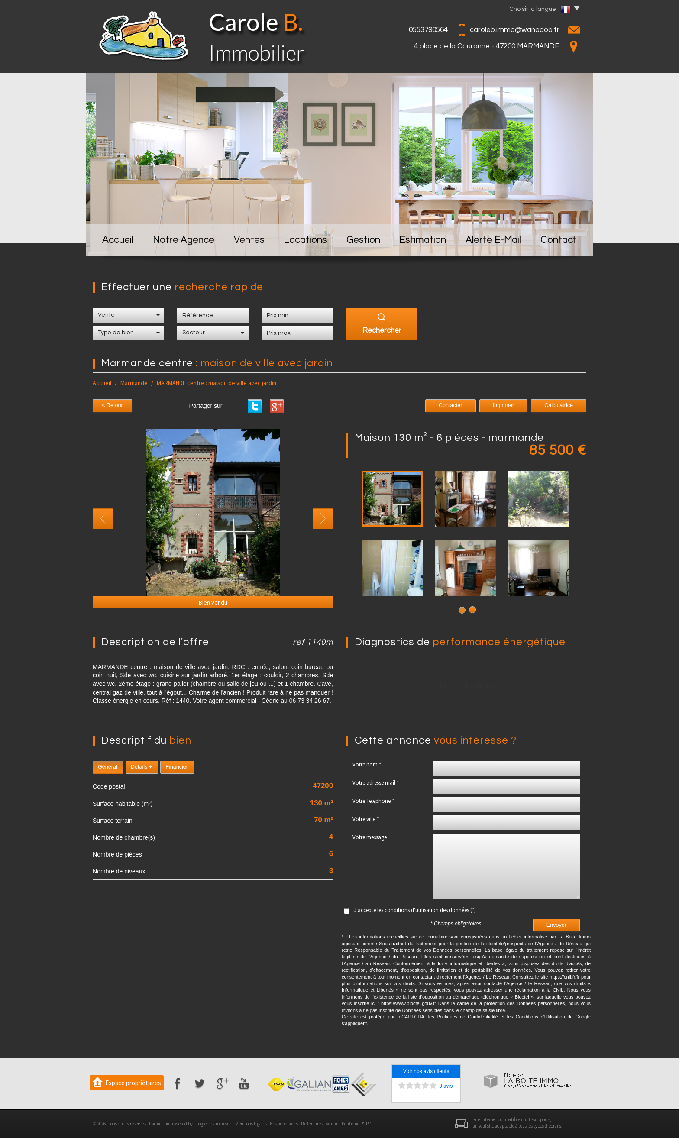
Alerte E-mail (493, 240)
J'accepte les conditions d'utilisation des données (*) (415, 910)
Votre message (369, 837)
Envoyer (556, 925)
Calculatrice (558, 405)
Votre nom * (366, 764)
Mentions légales (251, 1124)
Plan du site (221, 1124)
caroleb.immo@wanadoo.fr (514, 30)
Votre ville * (365, 819)
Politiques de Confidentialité (467, 1016)
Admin (332, 1124)
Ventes (249, 240)
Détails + (141, 767)
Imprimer (503, 405)
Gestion (363, 240)
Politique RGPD (356, 1124)
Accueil (117, 240)
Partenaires (312, 1124)
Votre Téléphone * (373, 801)
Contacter (450, 405)
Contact (558, 240)
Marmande (134, 383)
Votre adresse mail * (375, 782)
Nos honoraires (284, 1124)
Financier (176, 767)
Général (107, 767)
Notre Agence (183, 240)
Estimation (422, 240)
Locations (305, 240)
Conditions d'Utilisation (540, 1016)
